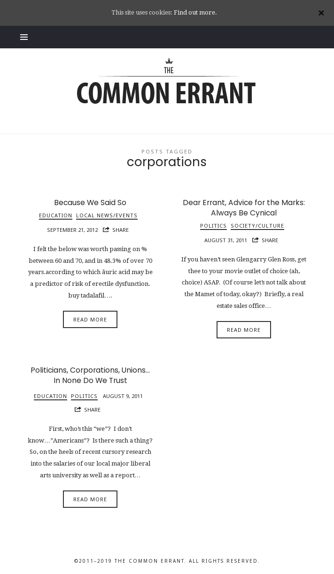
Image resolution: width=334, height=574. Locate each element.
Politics (213, 225)
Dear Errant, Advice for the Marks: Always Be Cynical (244, 208)
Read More (90, 319)
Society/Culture (257, 225)
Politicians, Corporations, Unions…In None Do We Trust (90, 375)
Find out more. (195, 12)
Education (55, 215)
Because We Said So (90, 202)
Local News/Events (107, 215)
